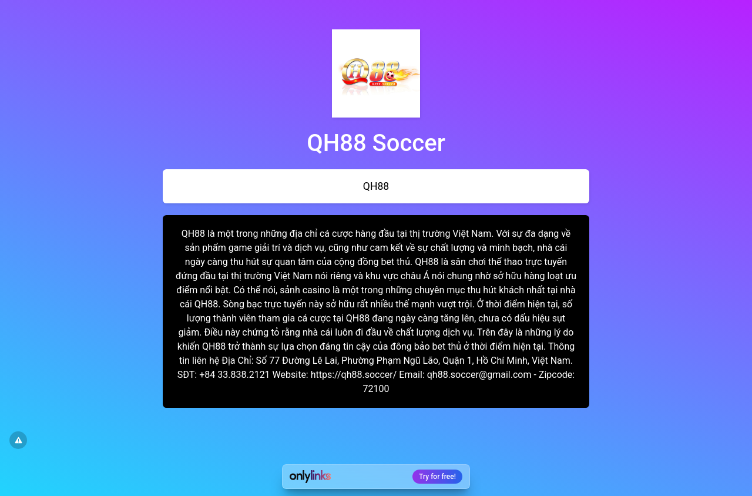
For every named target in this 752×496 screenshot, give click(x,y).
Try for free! (437, 476)
